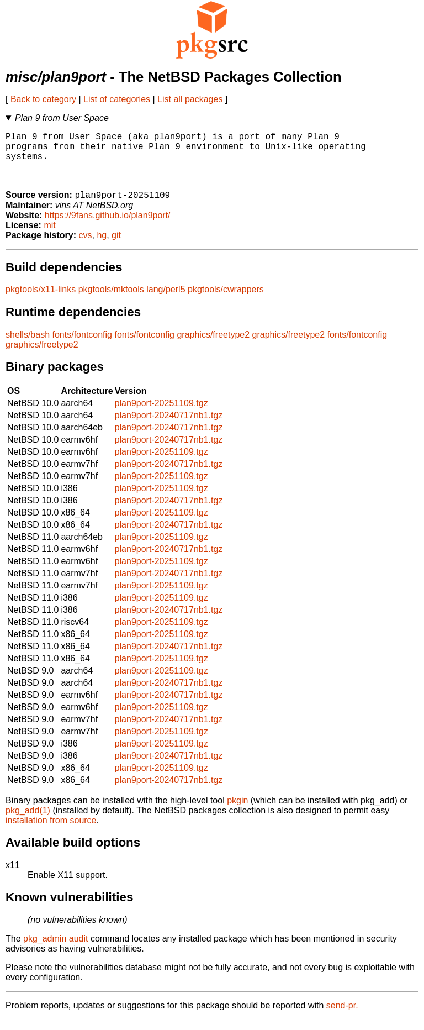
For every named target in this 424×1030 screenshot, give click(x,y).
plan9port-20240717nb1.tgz (169, 425)
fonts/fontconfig (82, 345)
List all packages (189, 99)
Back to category (43, 99)
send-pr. (342, 1016)
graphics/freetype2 (213, 345)
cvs (85, 245)
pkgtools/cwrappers (226, 299)
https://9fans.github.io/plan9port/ (108, 225)
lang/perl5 (165, 299)
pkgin (237, 811)
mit (49, 235)
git (116, 245)
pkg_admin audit (55, 949)
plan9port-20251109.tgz (161, 413)
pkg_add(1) (28, 821)
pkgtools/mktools (111, 299)
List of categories (116, 99)
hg (102, 245)
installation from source (51, 830)
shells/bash (28, 345)
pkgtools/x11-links (41, 299)
